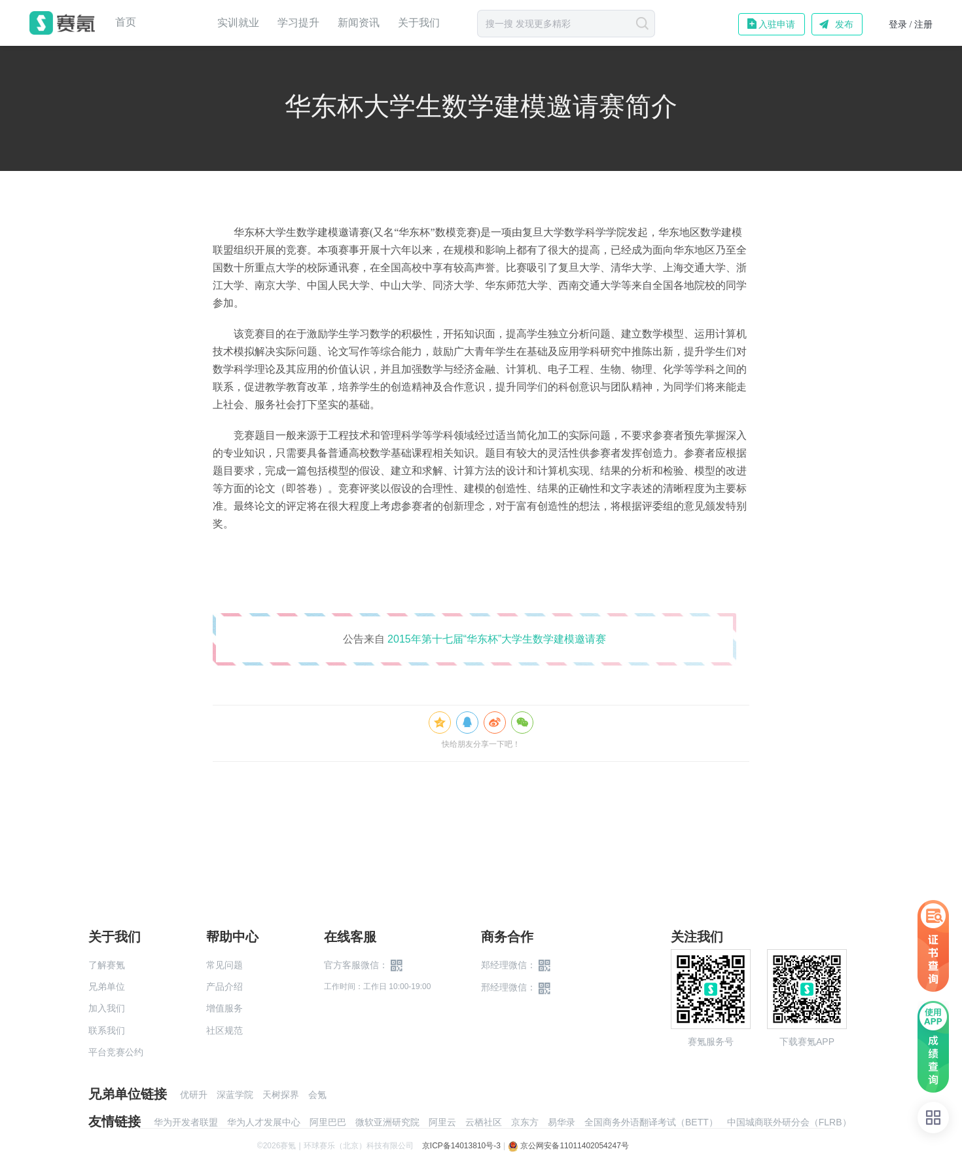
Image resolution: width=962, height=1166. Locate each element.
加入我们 (106, 1008)
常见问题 (224, 965)
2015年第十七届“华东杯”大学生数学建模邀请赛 (496, 639)
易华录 (561, 1122)
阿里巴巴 (328, 1122)
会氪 (317, 1094)
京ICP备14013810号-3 (461, 1145)
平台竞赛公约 (115, 1052)
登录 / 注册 (911, 24)
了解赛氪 (106, 965)
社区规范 (224, 1030)
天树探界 (280, 1094)
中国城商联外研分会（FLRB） (789, 1122)
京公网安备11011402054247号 (568, 1145)
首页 (125, 22)
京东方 (525, 1122)
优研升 (193, 1094)
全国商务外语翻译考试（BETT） (651, 1122)
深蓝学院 (235, 1094)
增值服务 (224, 1008)
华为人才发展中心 (263, 1122)
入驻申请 (776, 24)
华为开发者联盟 (186, 1122)
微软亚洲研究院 (387, 1122)
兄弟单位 (106, 986)
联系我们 (106, 1030)
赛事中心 (176, 23)
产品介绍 (224, 986)
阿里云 (442, 1122)
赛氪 (62, 23)
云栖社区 (483, 1122)
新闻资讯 (359, 22)
